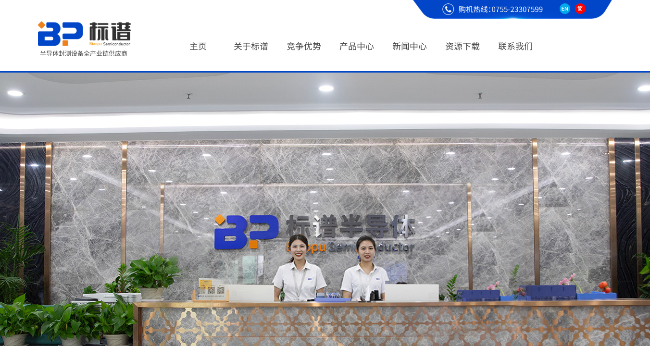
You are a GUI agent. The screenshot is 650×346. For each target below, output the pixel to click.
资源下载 (462, 45)
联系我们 (515, 45)
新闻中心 (409, 45)
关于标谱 (251, 45)
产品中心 (356, 45)
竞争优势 (304, 45)
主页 (198, 45)
